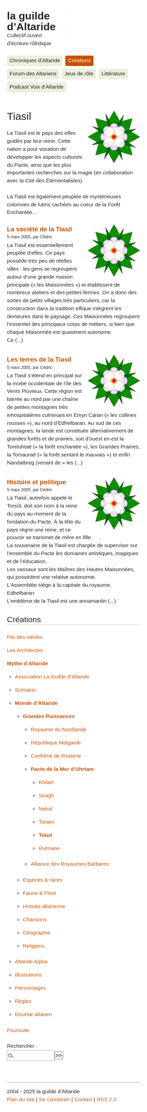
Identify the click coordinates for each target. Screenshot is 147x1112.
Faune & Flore (39, 893)
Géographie (36, 933)
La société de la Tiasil (39, 229)
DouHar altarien (33, 1014)
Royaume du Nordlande (58, 729)
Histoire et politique (36, 482)
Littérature (113, 73)
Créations (79, 60)
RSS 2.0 (106, 1099)
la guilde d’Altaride (31, 21)
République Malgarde (56, 743)
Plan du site (20, 1099)
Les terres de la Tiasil (39, 359)
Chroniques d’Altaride (35, 60)
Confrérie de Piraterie (56, 756)
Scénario (25, 690)
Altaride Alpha (31, 961)
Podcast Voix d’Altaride (37, 87)
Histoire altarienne (44, 906)
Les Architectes (25, 650)
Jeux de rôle (79, 73)
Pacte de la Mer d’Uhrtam (62, 769)
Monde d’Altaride (36, 703)
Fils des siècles (25, 637)
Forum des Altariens (33, 73)
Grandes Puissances (49, 716)
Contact (83, 1099)
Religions (33, 946)
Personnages (30, 988)
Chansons (35, 919)
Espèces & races (43, 880)
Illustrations (28, 975)
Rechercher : (22, 1046)
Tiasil (45, 835)
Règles (23, 1001)
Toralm (47, 822)
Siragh (46, 795)
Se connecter (54, 1099)
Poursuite (18, 1030)
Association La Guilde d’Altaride (52, 676)
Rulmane (49, 848)
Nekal (45, 809)
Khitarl (46, 782)
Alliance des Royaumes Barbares (70, 864)
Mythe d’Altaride (27, 663)
